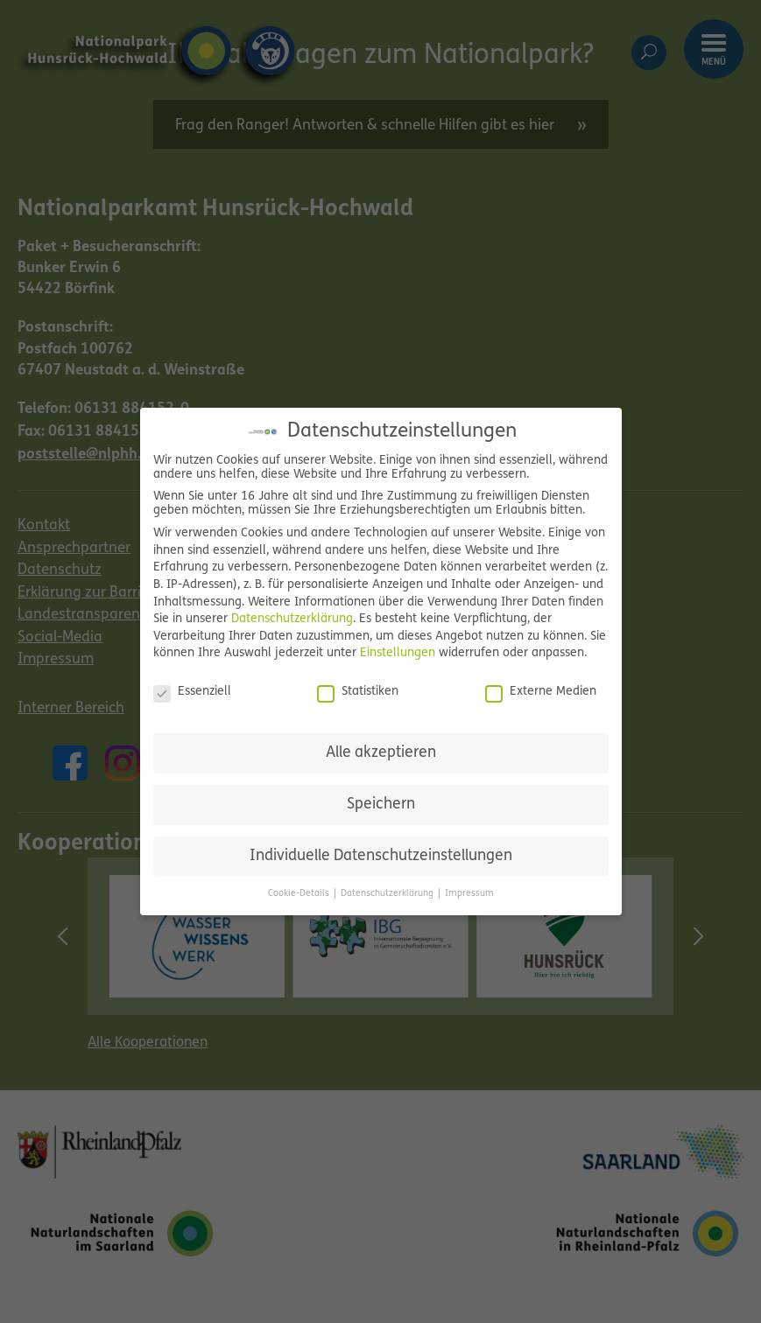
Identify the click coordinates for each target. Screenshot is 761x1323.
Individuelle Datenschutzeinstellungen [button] (381, 856)
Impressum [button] (469, 894)
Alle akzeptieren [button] (381, 753)
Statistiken (357, 692)
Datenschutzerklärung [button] (388, 894)
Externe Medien (540, 692)
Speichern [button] (381, 804)
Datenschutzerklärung (292, 619)
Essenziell (192, 692)
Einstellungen (397, 653)
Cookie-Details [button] (300, 894)
